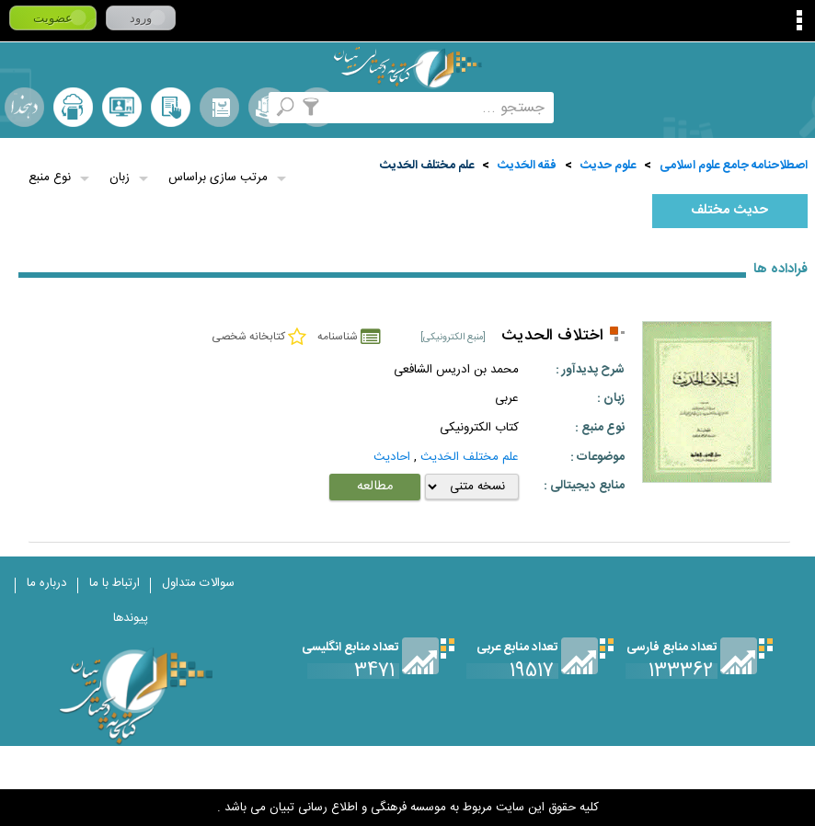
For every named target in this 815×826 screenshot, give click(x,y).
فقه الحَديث (527, 165)
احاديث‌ (391, 457)
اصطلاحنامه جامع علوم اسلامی (734, 165)
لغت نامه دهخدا (24, 107)
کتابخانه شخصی (170, 107)
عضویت (53, 18)
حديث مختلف (729, 211)
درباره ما (47, 583)
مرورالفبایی (219, 107)
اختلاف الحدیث (552, 336)
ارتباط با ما (114, 583)
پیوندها (130, 618)
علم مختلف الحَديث (427, 165)
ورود (141, 18)
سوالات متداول (198, 583)
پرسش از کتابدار (122, 107)
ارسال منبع (73, 107)
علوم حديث (608, 165)
